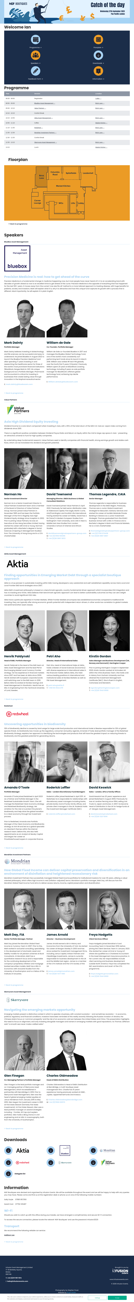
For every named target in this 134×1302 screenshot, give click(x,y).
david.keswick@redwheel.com (104, 814)
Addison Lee (9, 1235)
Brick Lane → (99, 103)
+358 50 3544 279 (55, 688)
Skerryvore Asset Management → (45, 142)
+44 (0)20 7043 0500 (99, 690)
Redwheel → (38, 128)
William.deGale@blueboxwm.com (63, 382)
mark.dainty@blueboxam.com (19, 384)
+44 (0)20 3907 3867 (99, 536)
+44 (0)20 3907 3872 (56, 538)
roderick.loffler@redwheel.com (61, 814)
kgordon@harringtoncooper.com (105, 688)
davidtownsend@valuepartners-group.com (67, 533)
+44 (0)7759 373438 (99, 533)
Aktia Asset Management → (43, 118)
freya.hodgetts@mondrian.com (104, 974)
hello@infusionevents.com (17, 1281)
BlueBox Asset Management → (44, 103)
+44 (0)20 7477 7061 (56, 974)
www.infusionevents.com (119, 1279)
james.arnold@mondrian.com (61, 971)
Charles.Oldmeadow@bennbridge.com (65, 1099)
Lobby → (98, 98)
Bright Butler (71, 1292)
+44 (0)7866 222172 (57, 1102)
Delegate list (20, 1174)
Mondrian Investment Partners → (45, 132)
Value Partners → (40, 108)
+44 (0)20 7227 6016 (99, 816)
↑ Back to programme (17, 224)
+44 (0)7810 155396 (57, 536)
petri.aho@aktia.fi (56, 685)
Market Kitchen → (101, 123)
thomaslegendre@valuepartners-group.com (110, 531)
